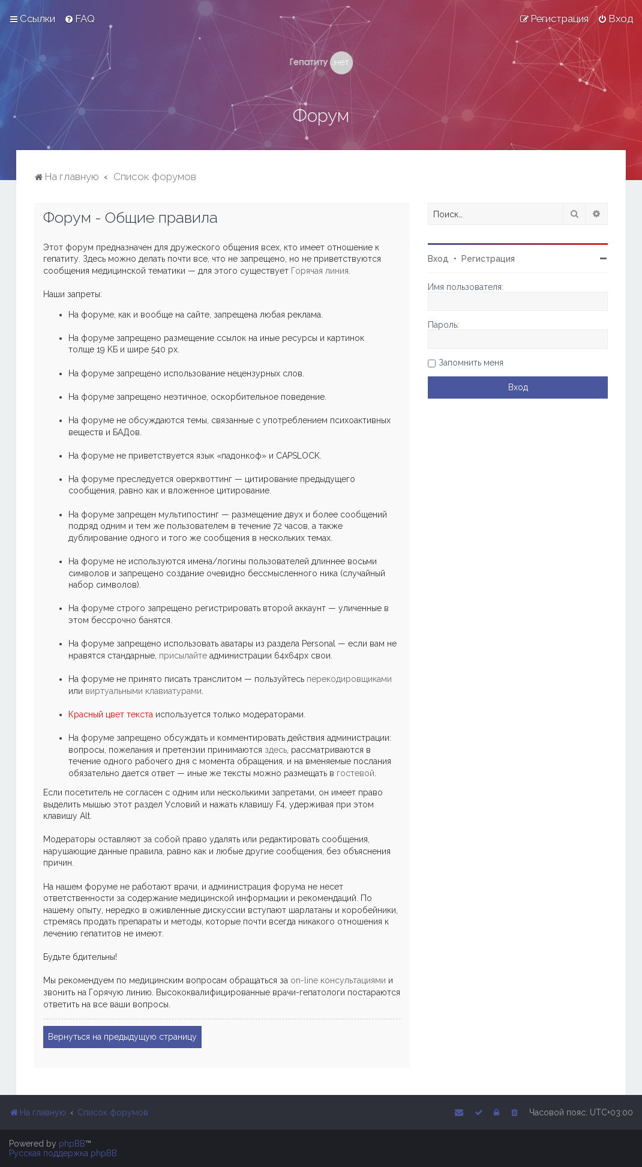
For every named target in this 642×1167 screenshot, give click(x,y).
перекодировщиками (349, 679)
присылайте (183, 655)
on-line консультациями (338, 980)
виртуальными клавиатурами (143, 691)
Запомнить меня (471, 362)
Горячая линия (320, 271)
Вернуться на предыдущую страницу (122, 1037)
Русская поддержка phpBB (63, 1153)
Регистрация (488, 259)
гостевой (355, 773)
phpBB (72, 1143)
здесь (276, 750)
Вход (438, 259)
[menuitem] (79, 18)
